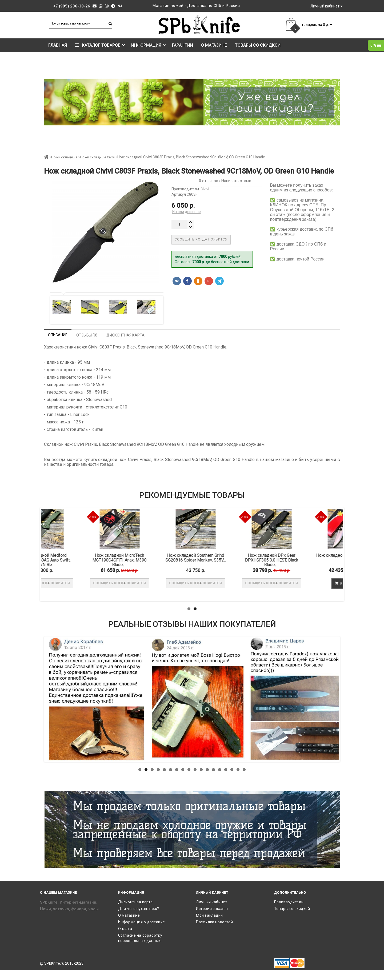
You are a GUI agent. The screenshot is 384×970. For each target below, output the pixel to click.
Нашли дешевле (186, 212)
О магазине (214, 45)
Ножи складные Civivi (97, 157)
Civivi (205, 189)
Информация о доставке (141, 922)
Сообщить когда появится (201, 239)
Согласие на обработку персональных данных (140, 938)
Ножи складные (64, 157)
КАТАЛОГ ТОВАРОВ (100, 45)
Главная (57, 45)
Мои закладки (209, 915)
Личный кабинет (211, 902)
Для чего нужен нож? (138, 909)
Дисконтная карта (135, 902)
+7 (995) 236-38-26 (71, 6)
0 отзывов (207, 180)
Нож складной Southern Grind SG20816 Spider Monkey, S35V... (231, 558)
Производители (289, 902)
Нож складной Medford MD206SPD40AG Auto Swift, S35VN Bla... (79, 560)
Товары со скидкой (258, 45)
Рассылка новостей (214, 922)
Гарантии (182, 45)
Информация (148, 45)
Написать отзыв (236, 180)
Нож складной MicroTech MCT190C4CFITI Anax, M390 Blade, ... (155, 560)
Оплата (125, 929)
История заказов (212, 909)
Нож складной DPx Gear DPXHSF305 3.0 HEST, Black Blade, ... (307, 560)
